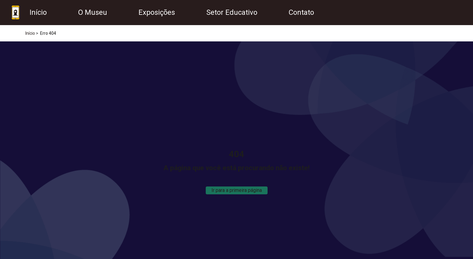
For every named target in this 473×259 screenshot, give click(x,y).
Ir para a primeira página (236, 190)
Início (30, 33)
